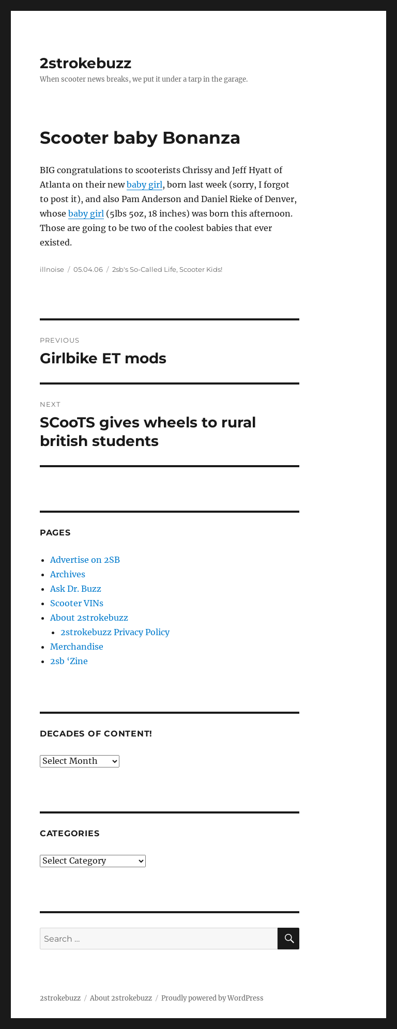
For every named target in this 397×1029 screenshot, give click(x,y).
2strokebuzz (85, 63)
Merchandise (76, 646)
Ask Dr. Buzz (75, 588)
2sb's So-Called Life (144, 269)
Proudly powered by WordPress (212, 998)
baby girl (144, 184)
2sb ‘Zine (69, 661)
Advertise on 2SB (85, 560)
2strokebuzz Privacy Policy (115, 632)
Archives (67, 574)
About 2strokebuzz (89, 617)
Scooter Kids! (200, 269)
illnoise (52, 269)
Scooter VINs (76, 603)
